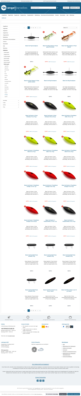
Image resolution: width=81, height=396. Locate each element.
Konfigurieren (63, 394)
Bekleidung (5, 37)
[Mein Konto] (66, 8)
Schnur (6, 90)
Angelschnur (5, 32)
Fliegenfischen (6, 54)
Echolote (6, 75)
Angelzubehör (6, 35)
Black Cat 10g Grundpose (31, 45)
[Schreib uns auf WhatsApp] (43, 380)
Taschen (6, 92)
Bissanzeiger (7, 69)
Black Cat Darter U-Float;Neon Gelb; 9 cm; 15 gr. (50, 151)
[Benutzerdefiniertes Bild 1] (43, 326)
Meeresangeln (6, 60)
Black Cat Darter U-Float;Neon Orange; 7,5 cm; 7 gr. (31, 186)
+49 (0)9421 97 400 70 (7, 328)
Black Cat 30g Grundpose (69, 80)
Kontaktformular (11, 335)
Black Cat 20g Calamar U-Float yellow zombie (31, 81)
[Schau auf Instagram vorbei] (40, 380)
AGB (64, 344)
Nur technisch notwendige (52, 394)
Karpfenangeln (6, 58)
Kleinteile (6, 79)
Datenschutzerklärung (67, 356)
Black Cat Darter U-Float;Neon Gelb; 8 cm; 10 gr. (31, 151)
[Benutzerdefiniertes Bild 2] (47, 326)
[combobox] (43, 8)
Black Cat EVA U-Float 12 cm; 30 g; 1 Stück (50, 291)
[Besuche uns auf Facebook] (37, 380)
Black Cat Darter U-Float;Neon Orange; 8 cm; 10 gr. (50, 186)
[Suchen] (57, 8)
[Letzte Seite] (40, 27)
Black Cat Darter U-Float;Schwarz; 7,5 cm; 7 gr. (50, 221)
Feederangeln (6, 52)
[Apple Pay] (67, 326)
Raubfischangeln (7, 62)
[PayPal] (63, 326)
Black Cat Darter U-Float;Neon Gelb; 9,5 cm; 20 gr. (69, 151)
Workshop (5, 48)
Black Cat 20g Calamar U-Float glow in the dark (50, 46)
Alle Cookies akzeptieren (73, 394)
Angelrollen (5, 28)
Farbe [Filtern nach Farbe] (11, 102)
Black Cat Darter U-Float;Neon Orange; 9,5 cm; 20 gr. (31, 221)
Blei (5, 71)
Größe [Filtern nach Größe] (11, 104)
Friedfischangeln (7, 56)
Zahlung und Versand (67, 348)
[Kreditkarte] (71, 326)
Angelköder (5, 26)
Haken (6, 77)
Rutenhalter (5, 43)
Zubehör (6, 96)
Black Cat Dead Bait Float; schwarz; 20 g (50, 256)
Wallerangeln (6, 64)
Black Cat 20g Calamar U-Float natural (69, 46)
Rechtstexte (65, 342)
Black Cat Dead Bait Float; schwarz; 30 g (69, 256)
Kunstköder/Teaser (8, 81)
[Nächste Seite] (38, 27)
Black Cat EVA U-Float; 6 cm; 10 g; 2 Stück (69, 291)
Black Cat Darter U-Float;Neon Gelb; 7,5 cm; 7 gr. (69, 116)
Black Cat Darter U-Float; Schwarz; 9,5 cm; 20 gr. (50, 116)
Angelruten (5, 30)
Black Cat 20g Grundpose (50, 80)
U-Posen (6, 94)
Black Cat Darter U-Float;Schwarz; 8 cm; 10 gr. (69, 221)
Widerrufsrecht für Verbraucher (69, 346)
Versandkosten (37, 388)
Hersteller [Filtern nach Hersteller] (11, 100)
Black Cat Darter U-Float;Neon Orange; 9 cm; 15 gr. (69, 186)
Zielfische (5, 50)
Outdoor (5, 41)
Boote (6, 73)
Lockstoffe (6, 83)
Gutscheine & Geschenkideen (9, 39)
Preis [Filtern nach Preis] (11, 107)
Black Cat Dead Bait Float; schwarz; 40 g (31, 291)
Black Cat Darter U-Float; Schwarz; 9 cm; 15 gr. (32, 116)
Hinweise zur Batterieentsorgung (69, 351)
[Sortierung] (70, 27)
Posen (6, 85)
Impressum (65, 349)
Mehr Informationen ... (38, 394)
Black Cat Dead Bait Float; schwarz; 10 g (31, 256)
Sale (4, 46)
